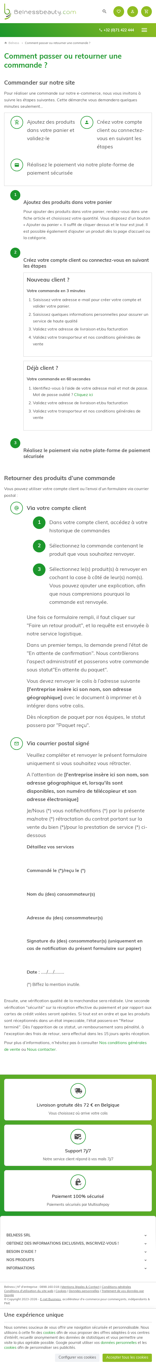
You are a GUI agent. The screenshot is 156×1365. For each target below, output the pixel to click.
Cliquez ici (83, 395)
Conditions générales (116, 1287)
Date (32, 972)
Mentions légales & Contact (80, 1287)
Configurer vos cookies (77, 1358)
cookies (49, 1333)
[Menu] (144, 30)
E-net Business (50, 1299)
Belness (11, 43)
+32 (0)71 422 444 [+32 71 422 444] (116, 30)
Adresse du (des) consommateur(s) (65, 918)
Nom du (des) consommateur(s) (61, 894)
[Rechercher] (104, 11)
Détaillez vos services (50, 847)
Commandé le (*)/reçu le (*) (56, 871)
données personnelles (119, 1343)
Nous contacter (41, 1050)
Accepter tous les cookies (127, 1358)
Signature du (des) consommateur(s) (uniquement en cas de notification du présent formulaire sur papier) (85, 945)
